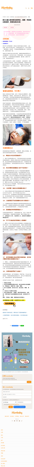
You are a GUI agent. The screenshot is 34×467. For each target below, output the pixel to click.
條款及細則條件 (12, 404)
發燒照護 (5, 27)
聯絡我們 (27, 416)
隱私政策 (17, 404)
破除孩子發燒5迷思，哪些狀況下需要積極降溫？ (15, 312)
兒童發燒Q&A (5, 43)
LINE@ (22, 325)
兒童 (8, 16)
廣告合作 (22, 416)
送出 (11, 406)
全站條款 (12, 416)
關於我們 (7, 416)
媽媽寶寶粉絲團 (15, 325)
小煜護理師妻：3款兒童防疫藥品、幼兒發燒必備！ (15, 315)
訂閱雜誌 (17, 416)
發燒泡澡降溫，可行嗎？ (8, 41)
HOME (4, 16)
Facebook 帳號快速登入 (19, 406)
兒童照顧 (12, 16)
